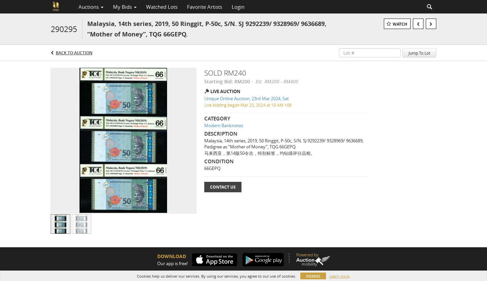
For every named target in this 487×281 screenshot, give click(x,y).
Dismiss (313, 276)
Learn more (339, 276)
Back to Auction (74, 53)
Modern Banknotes (223, 125)
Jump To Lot (419, 53)
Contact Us (223, 187)
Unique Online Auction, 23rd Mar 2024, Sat (246, 98)
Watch (400, 24)
